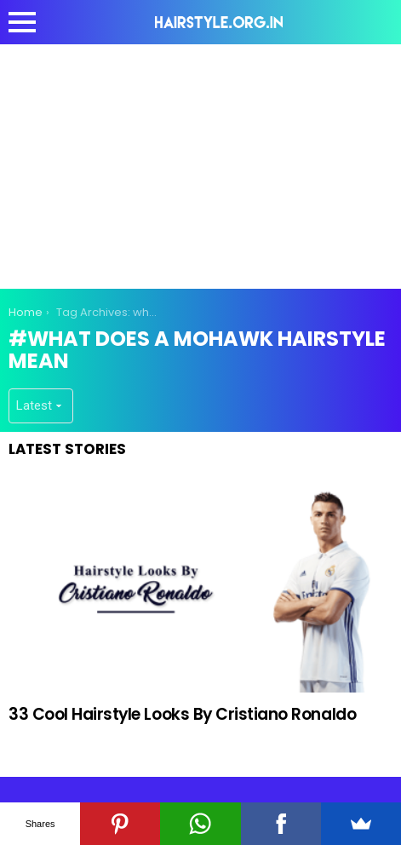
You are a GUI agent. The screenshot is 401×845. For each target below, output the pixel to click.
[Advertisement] (201, 163)
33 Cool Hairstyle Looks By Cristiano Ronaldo (182, 714)
